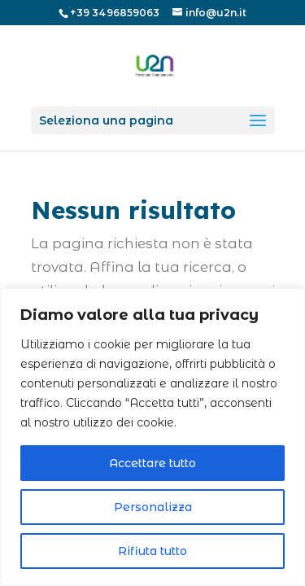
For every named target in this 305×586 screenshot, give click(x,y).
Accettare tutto (152, 463)
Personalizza (153, 507)
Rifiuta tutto (152, 551)
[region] (152, 437)
